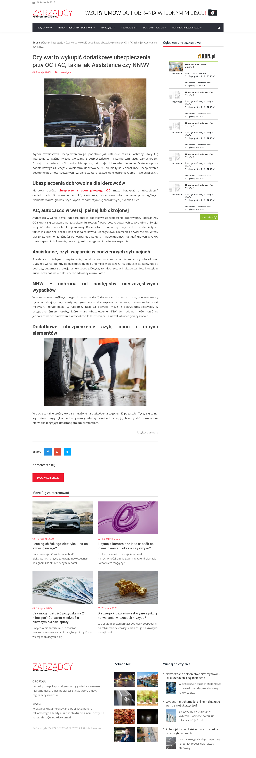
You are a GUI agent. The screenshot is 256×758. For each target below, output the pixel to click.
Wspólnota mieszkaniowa (185, 27)
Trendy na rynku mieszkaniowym (75, 27)
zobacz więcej (209, 217)
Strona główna (40, 42)
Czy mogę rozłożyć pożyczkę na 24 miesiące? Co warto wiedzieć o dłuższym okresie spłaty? (59, 617)
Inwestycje (107, 27)
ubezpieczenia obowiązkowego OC (84, 190)
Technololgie (128, 27)
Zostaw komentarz (48, 477)
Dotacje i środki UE (153, 27)
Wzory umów (42, 27)
